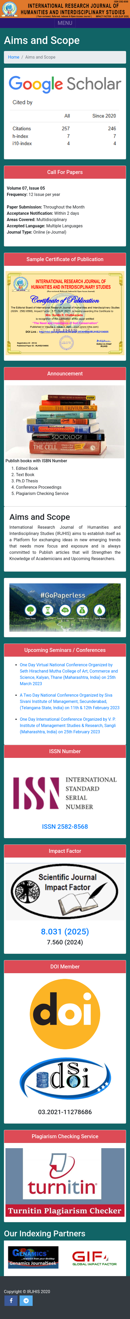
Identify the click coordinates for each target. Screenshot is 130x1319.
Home (13, 57)
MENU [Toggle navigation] (65, 23)
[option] (34, 1258)
